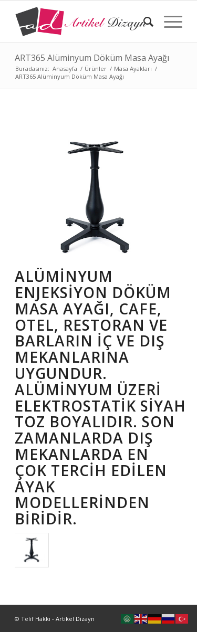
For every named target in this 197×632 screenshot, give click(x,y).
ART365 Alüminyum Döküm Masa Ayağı (92, 58)
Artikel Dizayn (75, 619)
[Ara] (143, 22)
